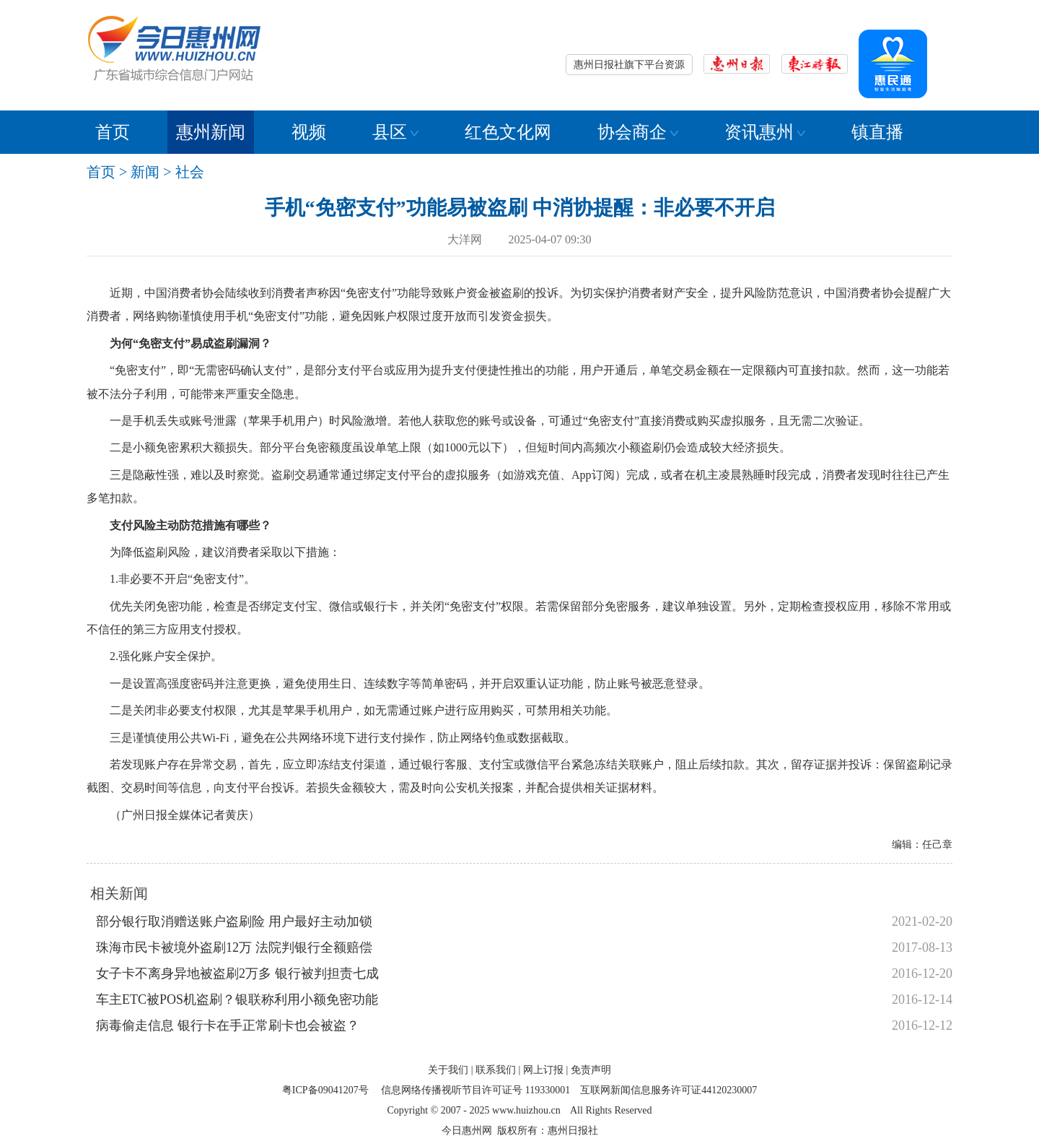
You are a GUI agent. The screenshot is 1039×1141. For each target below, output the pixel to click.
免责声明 (591, 1069)
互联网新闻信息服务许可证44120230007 (668, 1090)
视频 (308, 132)
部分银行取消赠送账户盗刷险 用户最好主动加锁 (234, 921)
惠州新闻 (210, 132)
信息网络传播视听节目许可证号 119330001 (475, 1090)
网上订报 (543, 1069)
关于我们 (448, 1069)
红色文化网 (508, 132)
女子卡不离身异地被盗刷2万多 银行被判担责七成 (237, 973)
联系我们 (495, 1069)
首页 (112, 132)
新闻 (145, 172)
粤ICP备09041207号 (325, 1090)
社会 (189, 172)
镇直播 (877, 132)
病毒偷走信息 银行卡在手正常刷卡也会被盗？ (227, 1025)
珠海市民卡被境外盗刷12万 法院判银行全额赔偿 (234, 947)
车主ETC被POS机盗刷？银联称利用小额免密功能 (237, 999)
